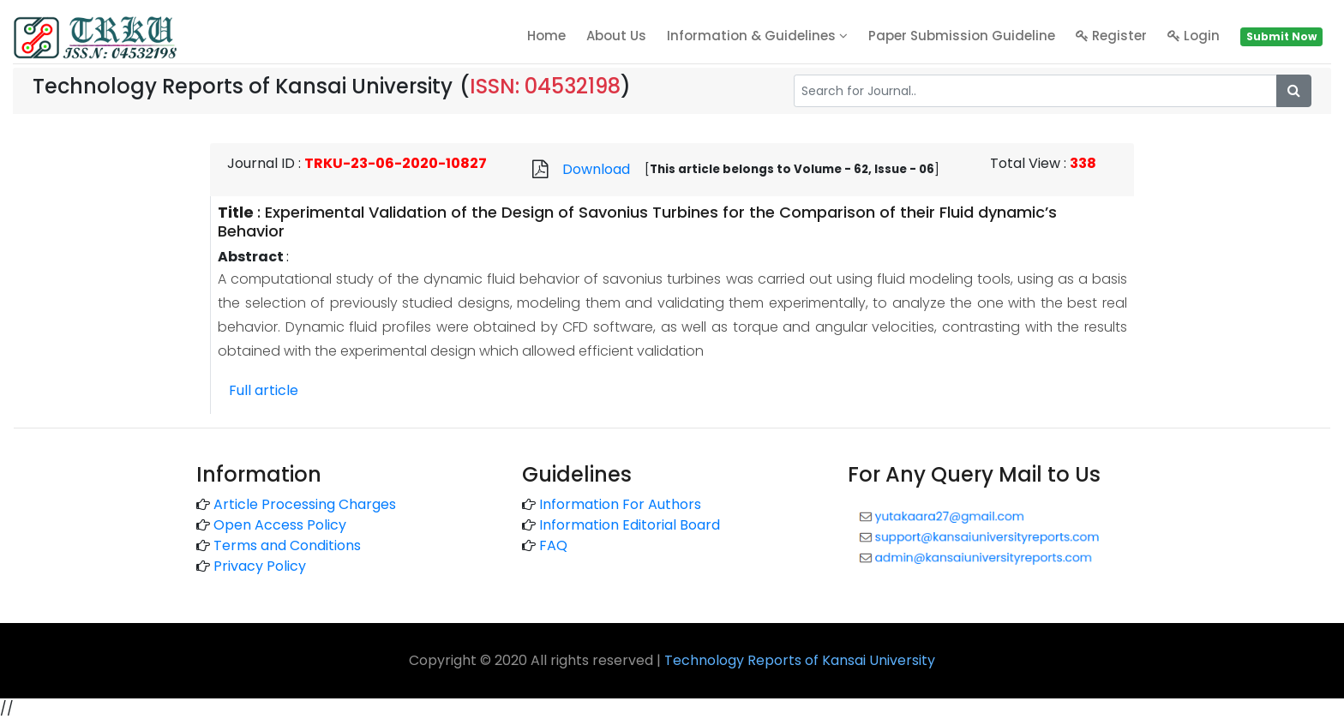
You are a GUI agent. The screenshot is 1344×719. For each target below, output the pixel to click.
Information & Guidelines (757, 36)
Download (596, 169)
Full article (263, 390)
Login (1193, 36)
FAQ (553, 545)
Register (1111, 36)
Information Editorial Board (629, 525)
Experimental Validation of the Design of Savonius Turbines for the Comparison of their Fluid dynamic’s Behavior (637, 221)
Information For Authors (620, 504)
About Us (616, 36)
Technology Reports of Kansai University (799, 660)
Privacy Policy (259, 566)
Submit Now (1281, 36)
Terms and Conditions (287, 545)
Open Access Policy (279, 525)
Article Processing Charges (304, 504)
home (546, 36)
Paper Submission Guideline (961, 36)
